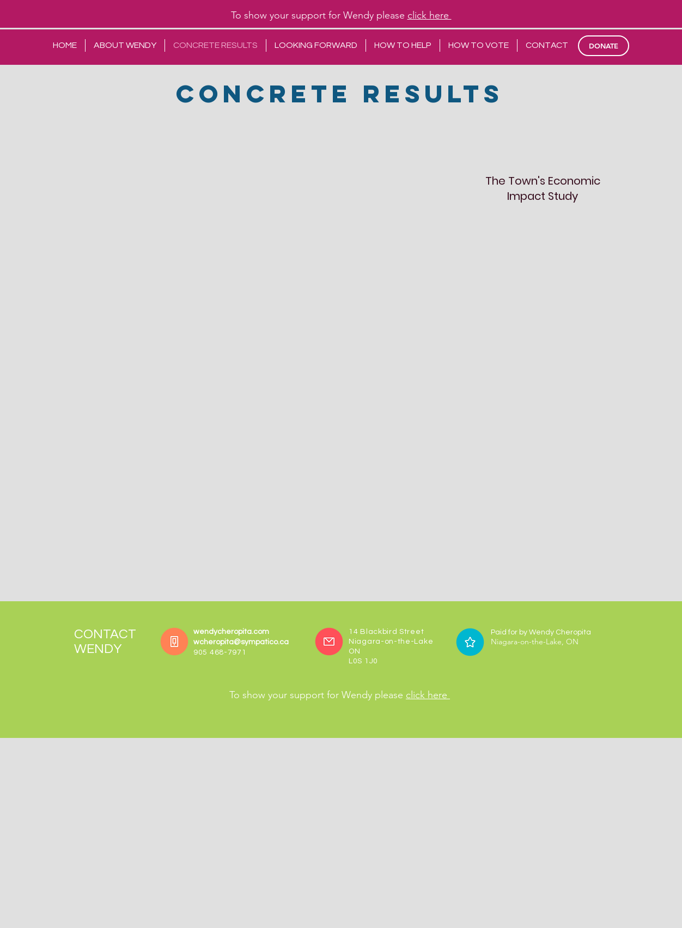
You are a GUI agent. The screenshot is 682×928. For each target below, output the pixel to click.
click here (429, 15)
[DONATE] (603, 45)
